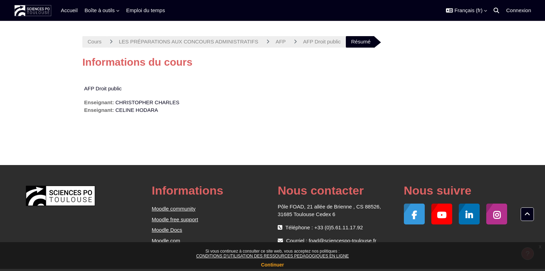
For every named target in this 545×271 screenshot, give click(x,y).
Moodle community (174, 209)
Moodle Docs (167, 230)
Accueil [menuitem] (69, 10)
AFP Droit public (322, 41)
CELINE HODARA (136, 110)
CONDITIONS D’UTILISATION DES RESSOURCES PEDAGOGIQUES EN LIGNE (272, 256)
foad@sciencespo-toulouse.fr (342, 241)
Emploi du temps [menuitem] (145, 10)
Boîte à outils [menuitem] (99, 10)
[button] (466, 10)
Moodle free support (175, 219)
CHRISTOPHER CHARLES (147, 102)
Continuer (272, 265)
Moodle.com (166, 241)
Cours (94, 41)
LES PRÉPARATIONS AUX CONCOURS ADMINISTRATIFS (188, 41)
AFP (281, 41)
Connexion (518, 10)
